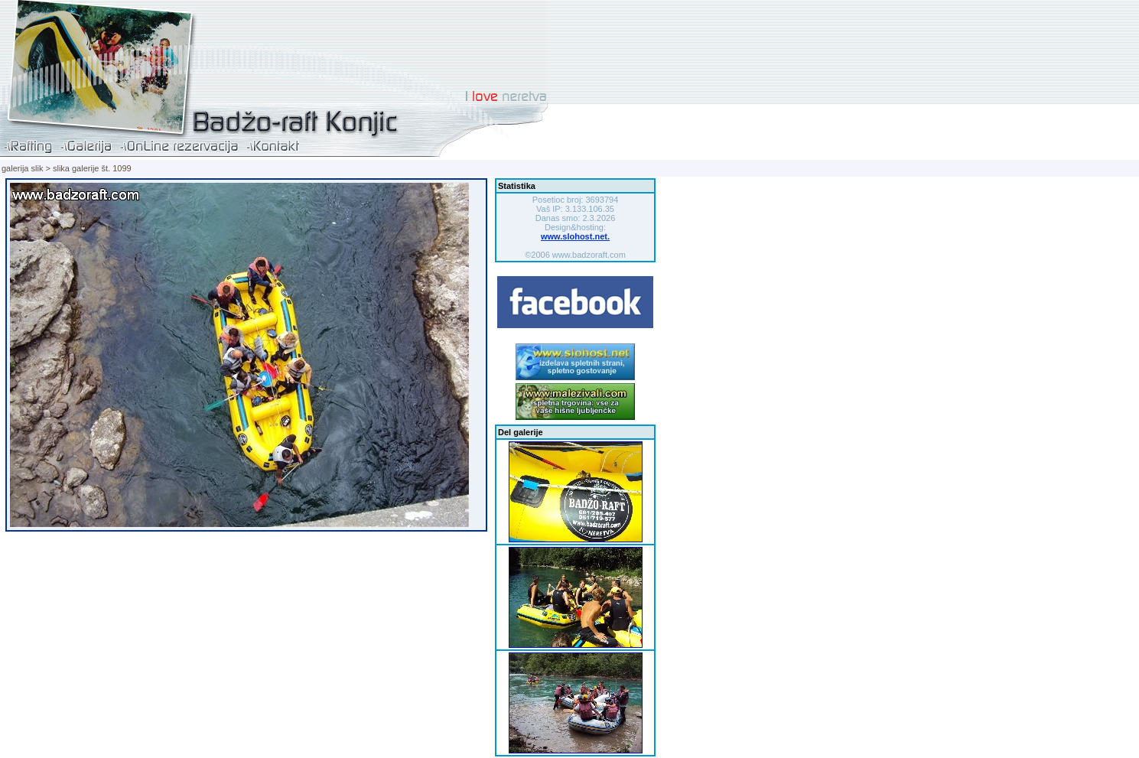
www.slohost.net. (575, 236)
